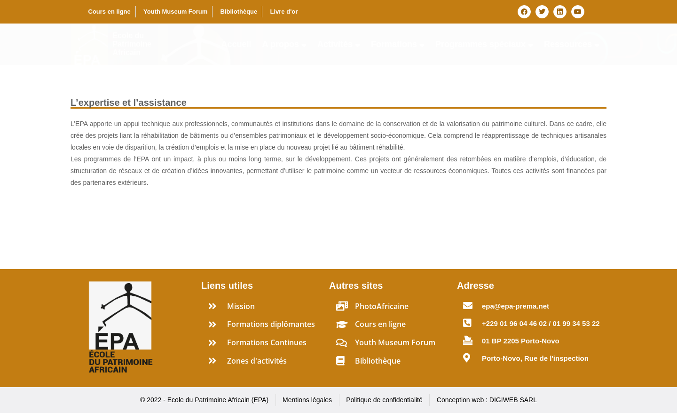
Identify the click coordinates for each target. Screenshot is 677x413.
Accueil (236, 44)
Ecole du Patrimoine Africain (131, 44)
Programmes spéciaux (484, 44)
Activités (338, 44)
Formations (398, 44)
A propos (284, 44)
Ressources (571, 44)
